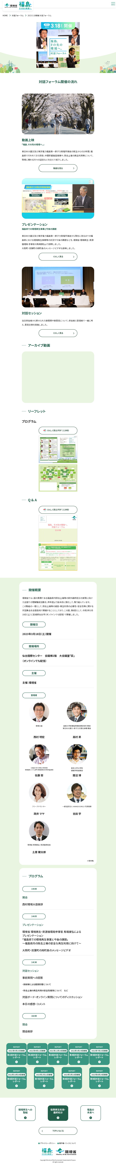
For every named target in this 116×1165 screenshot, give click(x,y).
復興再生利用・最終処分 (57, 1111)
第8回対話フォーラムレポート (72, 1076)
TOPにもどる (58, 1130)
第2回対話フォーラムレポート (37, 1052)
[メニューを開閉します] (113, 4)
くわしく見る (58, 256)
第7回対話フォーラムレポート (44, 1076)
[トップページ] (5, 15)
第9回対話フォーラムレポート (99, 1076)
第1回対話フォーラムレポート (16, 1052)
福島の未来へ (90, 1111)
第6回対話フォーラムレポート (16, 1076)
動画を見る (58, 168)
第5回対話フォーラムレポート (99, 1052)
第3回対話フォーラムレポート (58, 1052)
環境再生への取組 (25, 1111)
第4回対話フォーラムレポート (79, 1052)
